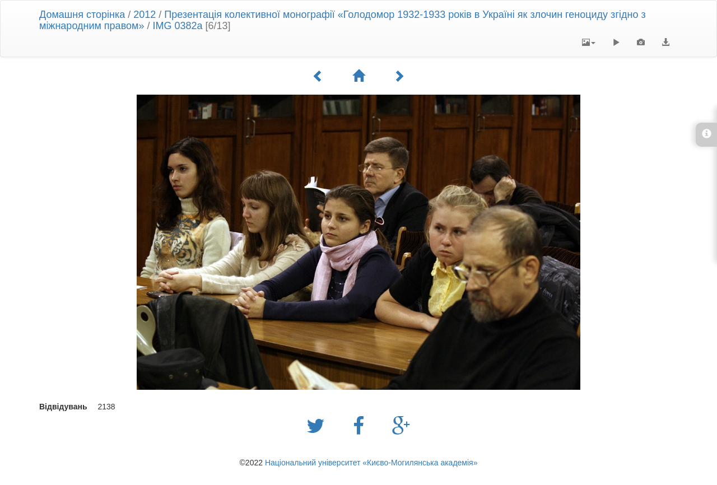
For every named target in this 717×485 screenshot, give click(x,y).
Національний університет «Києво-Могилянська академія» (371, 462)
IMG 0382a (177, 25)
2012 (144, 14)
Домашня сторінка (82, 14)
